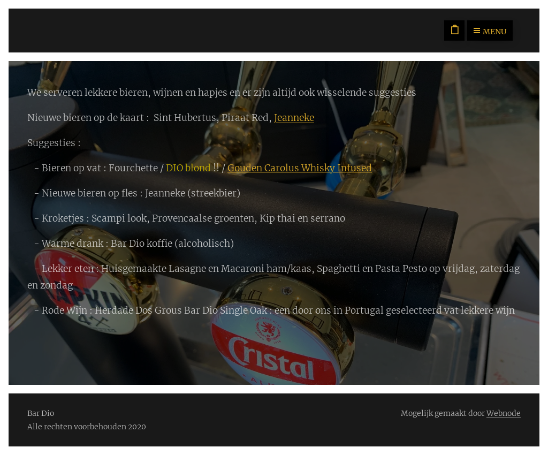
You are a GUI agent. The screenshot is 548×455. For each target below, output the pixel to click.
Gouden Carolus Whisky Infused (299, 168)
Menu (490, 31)
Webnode (503, 413)
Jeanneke (294, 118)
